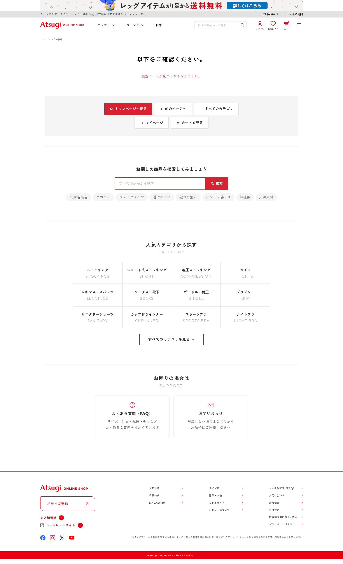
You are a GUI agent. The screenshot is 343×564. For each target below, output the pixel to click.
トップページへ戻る (128, 109)
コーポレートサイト (60, 525)
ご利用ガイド (270, 14)
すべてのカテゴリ (216, 109)
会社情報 (274, 502)
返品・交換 (215, 495)
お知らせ (154, 488)
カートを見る (189, 123)
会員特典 (154, 495)
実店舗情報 (48, 518)
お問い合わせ (277, 495)
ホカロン (103, 197)
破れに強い (188, 197)
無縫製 (245, 197)
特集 (159, 25)
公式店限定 (78, 197)
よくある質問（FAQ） (282, 488)
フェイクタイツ (131, 197)
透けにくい (162, 197)
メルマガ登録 (57, 503)
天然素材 (266, 197)
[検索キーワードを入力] (217, 25)
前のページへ (173, 109)
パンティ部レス (218, 197)
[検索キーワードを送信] (242, 25)
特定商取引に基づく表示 (283, 517)
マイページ (151, 123)
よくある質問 (295, 14)
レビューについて (219, 509)
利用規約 (274, 509)
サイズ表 (214, 488)
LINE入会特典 (157, 502)
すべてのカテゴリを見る (171, 339)
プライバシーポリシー (282, 524)
